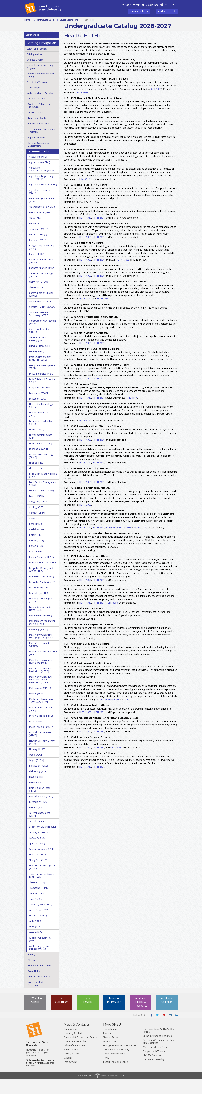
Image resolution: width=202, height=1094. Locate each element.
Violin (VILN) (35, 941)
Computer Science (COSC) (42, 321)
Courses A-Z (154, 20)
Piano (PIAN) (35, 797)
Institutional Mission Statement (38, 998)
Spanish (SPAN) (37, 858)
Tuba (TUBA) (35, 913)
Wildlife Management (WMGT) (40, 954)
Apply (128, 4)
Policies (107, 1047)
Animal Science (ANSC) (40, 227)
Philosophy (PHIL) (38, 785)
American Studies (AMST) (42, 221)
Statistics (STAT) (37, 869)
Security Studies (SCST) (41, 847)
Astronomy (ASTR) (38, 243)
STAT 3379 (123, 274)
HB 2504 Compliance (153, 1069)
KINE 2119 (84, 193)
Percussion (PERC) (38, 780)
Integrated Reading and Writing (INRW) (41, 584)
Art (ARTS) (34, 238)
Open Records (110, 1055)
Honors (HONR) (37, 560)
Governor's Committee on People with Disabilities (160, 1056)
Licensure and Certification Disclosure (41, 145)
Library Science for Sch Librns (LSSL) (40, 623)
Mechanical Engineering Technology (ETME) (41, 715)
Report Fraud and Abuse (115, 1076)
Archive (70, 27)
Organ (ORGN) (36, 774)
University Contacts (73, 1047)
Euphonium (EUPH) (38, 463)
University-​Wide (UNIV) (40, 919)
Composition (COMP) (40, 315)
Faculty (31, 969)
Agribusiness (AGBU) (39, 176)
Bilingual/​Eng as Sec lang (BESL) (41, 262)
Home (27, 34)
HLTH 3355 (112, 542)
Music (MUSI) (36, 736)
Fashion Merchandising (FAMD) (41, 470)
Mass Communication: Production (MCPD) (40, 684)
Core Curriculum (36, 127)
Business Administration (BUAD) (41, 276)
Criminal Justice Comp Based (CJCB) (40, 353)
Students (68, 1072)
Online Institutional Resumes (157, 1050)
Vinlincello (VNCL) (38, 930)
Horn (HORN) (36, 566)
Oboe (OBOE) (36, 769)
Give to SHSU (170, 4)
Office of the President (75, 1060)
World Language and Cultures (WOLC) (39, 962)
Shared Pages (34, 102)
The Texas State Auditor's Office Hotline (159, 1045)
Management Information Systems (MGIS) (42, 637)
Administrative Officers (39, 991)
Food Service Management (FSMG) (43, 498)
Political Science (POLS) (41, 810)
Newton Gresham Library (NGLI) (42, 757)
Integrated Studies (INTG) (42, 596)
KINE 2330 (156, 103)
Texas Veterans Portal (114, 1068)
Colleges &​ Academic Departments (38, 159)
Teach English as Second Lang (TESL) (41, 890)
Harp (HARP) (35, 538)
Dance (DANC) (36, 366)
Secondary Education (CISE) (43, 841)
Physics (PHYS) (36, 791)
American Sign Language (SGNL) (41, 214)
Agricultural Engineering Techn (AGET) (41, 192)
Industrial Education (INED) (42, 577)
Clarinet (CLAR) (36, 302)
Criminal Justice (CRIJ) (40, 360)
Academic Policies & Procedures (140, 1016)
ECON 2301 (140, 542)
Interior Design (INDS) (40, 602)
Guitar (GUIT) (35, 532)
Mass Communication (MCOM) (40, 659)
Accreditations (35, 985)
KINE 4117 (131, 412)
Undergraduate (67, 20)
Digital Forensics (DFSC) (41, 388)
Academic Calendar (37, 113)
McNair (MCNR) (37, 708)
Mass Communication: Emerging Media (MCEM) (41, 651)
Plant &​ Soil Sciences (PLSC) (39, 804)
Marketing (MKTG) (38, 643)
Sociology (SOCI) (37, 852)
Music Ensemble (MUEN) (41, 741)
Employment (70, 1076)
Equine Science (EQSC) (40, 457)
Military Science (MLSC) (41, 730)
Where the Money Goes (155, 1061)
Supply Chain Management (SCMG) (42, 882)
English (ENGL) (36, 444)
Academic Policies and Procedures (39, 120)
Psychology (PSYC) (38, 816)
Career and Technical (38, 20)
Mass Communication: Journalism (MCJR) (40, 676)
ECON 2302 (125, 542)
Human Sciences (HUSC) (41, 571)
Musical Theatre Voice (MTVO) (40, 748)
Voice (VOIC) (35, 946)
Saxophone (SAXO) (38, 835)
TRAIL (106, 1072)
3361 (116, 714)
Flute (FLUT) (35, 482)
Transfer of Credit (37, 132)
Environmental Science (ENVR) (40, 451)
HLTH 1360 (85, 232)
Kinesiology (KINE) (38, 607)
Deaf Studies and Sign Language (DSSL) (40, 373)
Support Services (36, 152)
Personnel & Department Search (80, 1051)
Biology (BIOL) (36, 268)
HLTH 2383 (102, 313)
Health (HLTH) (36, 543)
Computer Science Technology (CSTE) (38, 328)
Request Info (151, 4)
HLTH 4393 (116, 761)
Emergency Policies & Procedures (120, 1060)
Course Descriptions (69, 34)
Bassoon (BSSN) (37, 254)
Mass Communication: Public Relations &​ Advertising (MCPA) (40, 694)
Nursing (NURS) (37, 763)
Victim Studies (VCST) (40, 924)
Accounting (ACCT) (38, 171)
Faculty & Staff (71, 1068)
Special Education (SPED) (42, 863)
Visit (137, 4)
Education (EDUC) (38, 413)
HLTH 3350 (85, 435)
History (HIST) (36, 549)
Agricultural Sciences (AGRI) (43, 199)
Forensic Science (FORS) (41, 505)
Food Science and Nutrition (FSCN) (43, 490)
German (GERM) (37, 527)
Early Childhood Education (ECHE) (42, 395)
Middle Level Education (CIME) (41, 723)
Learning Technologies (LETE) (40, 615)
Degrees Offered (35, 74)
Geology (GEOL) (37, 521)
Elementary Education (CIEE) (40, 429)
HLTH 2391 (98, 232)
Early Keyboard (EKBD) (40, 402)
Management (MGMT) (40, 630)
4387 (126, 714)
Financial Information (38, 138)
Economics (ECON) (38, 407)
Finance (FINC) (36, 477)
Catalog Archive (34, 68)
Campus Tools (137, 11)
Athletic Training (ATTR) (41, 249)
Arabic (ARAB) (36, 232)
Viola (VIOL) (35, 935)
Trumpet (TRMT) (37, 908)
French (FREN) (36, 510)
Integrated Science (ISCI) (41, 591)
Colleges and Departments (42, 27)
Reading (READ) (37, 822)
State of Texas (110, 1051)
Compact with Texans (154, 1065)
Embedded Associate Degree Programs (41, 81)
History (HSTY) (36, 555)
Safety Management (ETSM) (39, 829)
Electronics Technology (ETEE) (41, 420)
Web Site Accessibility (153, 1073)
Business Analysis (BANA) (42, 282)
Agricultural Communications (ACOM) (42, 184)
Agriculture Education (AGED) (40, 206)
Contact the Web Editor (75, 1055)
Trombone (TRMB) (38, 902)
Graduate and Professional (101, 20)
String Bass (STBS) (38, 874)
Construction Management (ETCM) (42, 337)
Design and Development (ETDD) (42, 381)
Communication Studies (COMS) (41, 309)
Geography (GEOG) (38, 516)
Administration (71, 1064)
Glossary (32, 974)
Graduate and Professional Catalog (40, 90)
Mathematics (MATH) (40, 702)
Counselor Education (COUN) (39, 345)
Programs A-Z (132, 20)
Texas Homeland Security (116, 1064)
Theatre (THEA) (37, 897)
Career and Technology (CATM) (41, 289)
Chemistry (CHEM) (38, 296)
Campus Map (70, 1043)
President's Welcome (37, 96)
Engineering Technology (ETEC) (41, 437)
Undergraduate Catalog (44, 34)
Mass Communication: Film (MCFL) (43, 668)
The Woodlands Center (39, 980)
